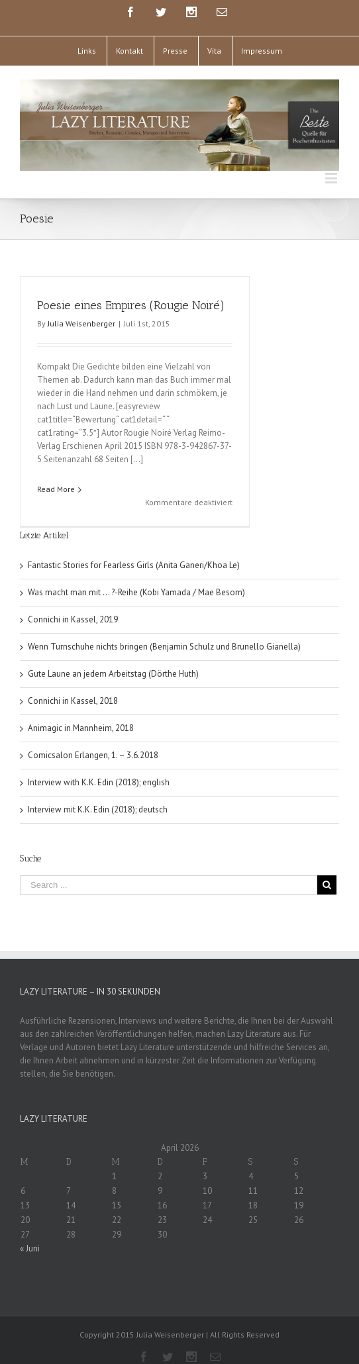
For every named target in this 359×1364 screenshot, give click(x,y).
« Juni (30, 1232)
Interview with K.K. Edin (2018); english (99, 766)
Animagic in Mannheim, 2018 (81, 712)
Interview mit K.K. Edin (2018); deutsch (98, 793)
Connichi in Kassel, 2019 (73, 603)
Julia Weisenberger (81, 323)
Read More (56, 489)
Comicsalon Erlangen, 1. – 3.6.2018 (93, 739)
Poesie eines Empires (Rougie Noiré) (131, 305)
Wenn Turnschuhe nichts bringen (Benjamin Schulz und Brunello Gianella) (164, 630)
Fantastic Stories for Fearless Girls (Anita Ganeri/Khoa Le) (134, 549)
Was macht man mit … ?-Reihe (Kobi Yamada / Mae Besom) (136, 576)
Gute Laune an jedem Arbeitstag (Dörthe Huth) (113, 657)
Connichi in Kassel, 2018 (73, 685)
